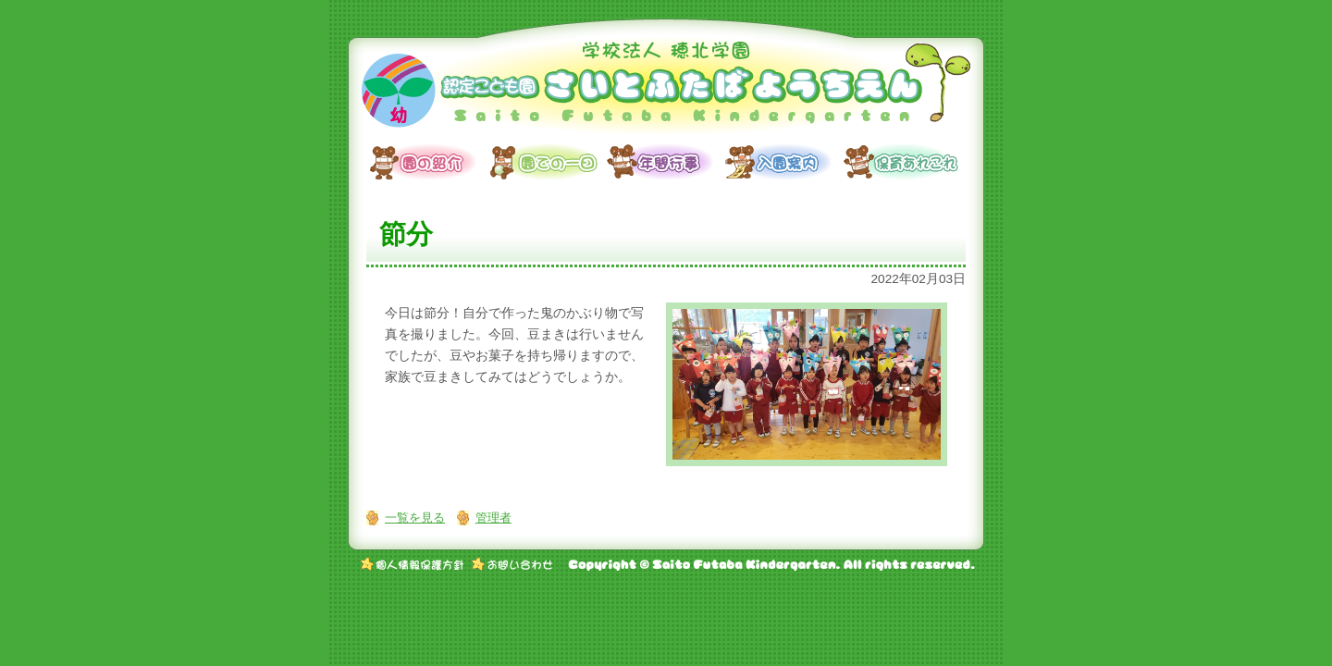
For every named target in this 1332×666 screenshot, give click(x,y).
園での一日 (547, 162)
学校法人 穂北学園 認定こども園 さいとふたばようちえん (666, 88)
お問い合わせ (512, 564)
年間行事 (666, 162)
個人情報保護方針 (412, 564)
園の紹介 (429, 162)
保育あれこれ (903, 162)
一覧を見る (415, 517)
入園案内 (784, 162)
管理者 (493, 517)
